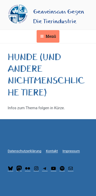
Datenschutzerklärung (24, 151)
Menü (48, 36)
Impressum (71, 151)
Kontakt (52, 151)
